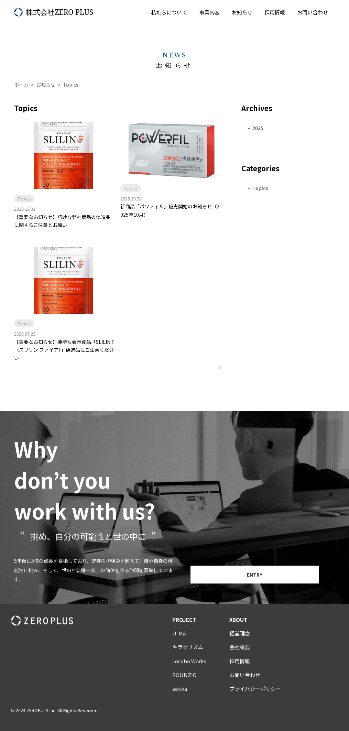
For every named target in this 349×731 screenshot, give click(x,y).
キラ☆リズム (187, 647)
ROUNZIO (184, 674)
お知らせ (242, 12)
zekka (179, 688)
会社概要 (239, 647)
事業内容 (209, 12)
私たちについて (169, 12)
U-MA (179, 633)
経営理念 (239, 633)
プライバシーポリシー (255, 688)
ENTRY (254, 574)
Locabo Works (189, 661)
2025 (257, 127)
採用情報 (274, 12)
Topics (260, 188)
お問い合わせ (312, 12)
